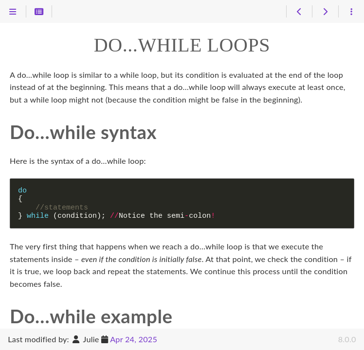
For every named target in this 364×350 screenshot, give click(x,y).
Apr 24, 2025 (133, 339)
